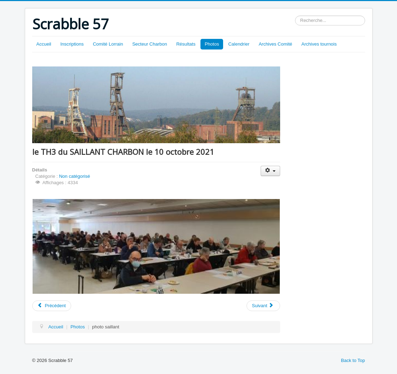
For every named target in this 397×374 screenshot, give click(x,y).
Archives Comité (275, 44)
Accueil (43, 44)
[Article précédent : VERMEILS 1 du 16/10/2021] (51, 305)
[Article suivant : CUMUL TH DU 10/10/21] (263, 305)
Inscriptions (72, 44)
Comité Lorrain (108, 44)
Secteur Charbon (149, 44)
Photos (212, 44)
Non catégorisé (74, 176)
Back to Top (353, 360)
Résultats (185, 44)
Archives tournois (319, 44)
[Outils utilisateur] (270, 171)
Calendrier (238, 44)
